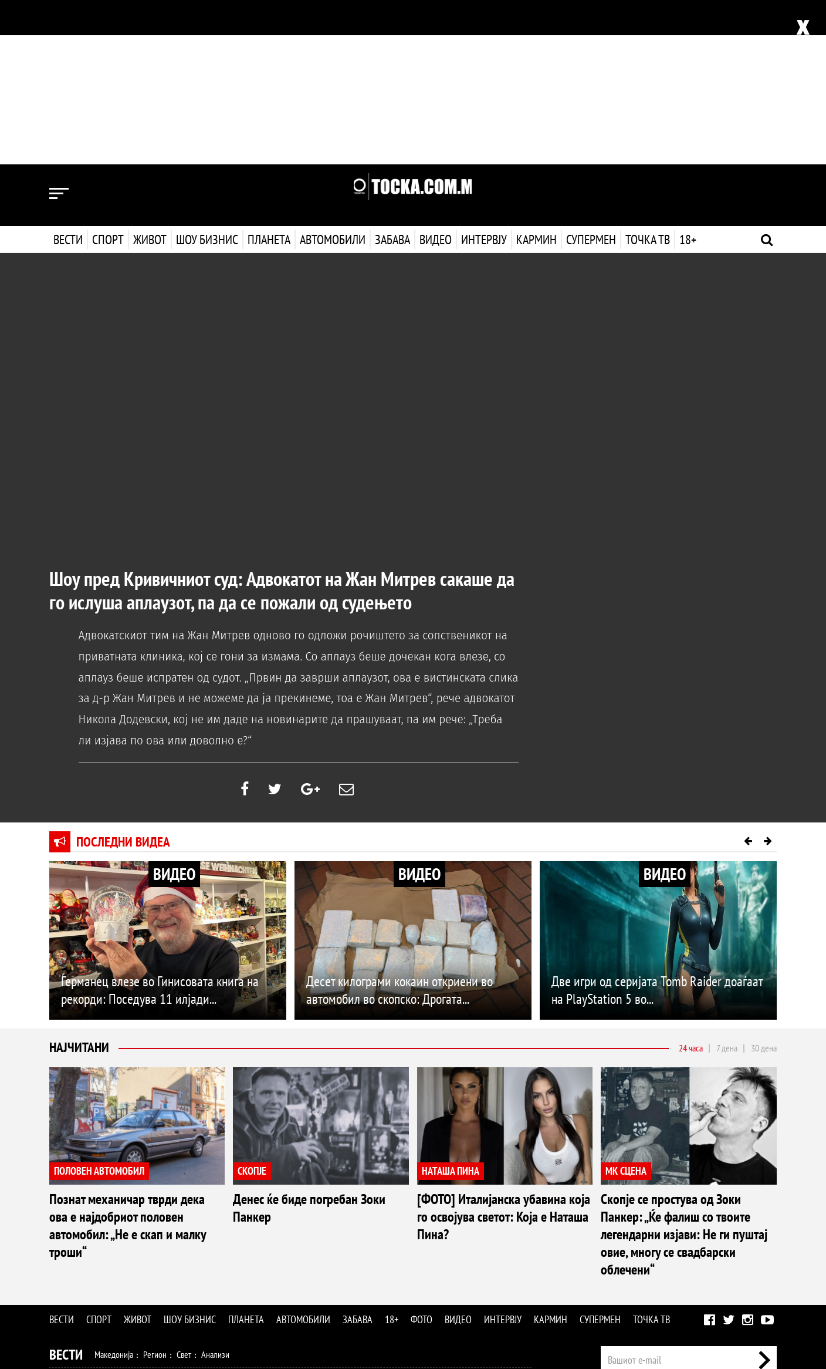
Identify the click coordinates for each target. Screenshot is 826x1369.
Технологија (110, 1291)
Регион (155, 1190)
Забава (392, 75)
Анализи (215, 1190)
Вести (68, 75)
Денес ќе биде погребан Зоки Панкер (309, 1043)
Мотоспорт (253, 1215)
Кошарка (145, 1215)
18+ (686, 75)
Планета (269, 75)
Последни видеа (124, 677)
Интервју (483, 75)
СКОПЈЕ (252, 1006)
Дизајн (353, 1240)
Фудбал (108, 1215)
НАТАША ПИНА (450, 1006)
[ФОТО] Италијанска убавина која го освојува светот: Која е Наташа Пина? (503, 1052)
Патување (266, 1240)
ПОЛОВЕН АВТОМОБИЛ (99, 1006)
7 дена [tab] (726, 883)
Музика (169, 1266)
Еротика (236, 1291)
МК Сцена (253, 1266)
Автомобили (332, 75)
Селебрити (209, 1266)
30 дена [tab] (764, 883)
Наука (70, 1291)
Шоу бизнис (207, 75)
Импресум (678, 1233)
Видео (434, 75)
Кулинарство (313, 1240)
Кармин (535, 75)
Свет (184, 1190)
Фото (421, 1155)
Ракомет (183, 1215)
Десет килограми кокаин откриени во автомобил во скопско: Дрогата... (399, 826)
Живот (150, 75)
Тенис (215, 1215)
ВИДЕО (174, 709)
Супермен (590, 75)
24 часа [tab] (691, 883)
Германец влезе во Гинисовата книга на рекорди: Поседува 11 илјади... (160, 826)
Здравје (111, 1240)
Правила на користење (739, 1299)
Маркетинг (723, 1233)
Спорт (108, 75)
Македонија (113, 1190)
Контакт (764, 1233)
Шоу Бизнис (83, 1266)
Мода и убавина (160, 1240)
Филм (137, 1266)
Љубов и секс (218, 1240)
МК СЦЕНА (625, 1006)
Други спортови (307, 1215)
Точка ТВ (646, 75)
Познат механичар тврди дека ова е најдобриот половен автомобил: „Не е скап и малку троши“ (127, 1061)
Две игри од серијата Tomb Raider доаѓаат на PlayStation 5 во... (657, 826)
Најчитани (79, 883)
